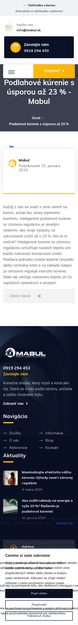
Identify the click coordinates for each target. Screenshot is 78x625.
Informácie (54, 433)
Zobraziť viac (64, 523)
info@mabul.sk (29, 30)
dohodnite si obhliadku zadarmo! (39, 11)
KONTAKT (54, 71)
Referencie (18, 447)
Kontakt (51, 447)
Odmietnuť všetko (39, 616)
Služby (15, 433)
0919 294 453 (36, 50)
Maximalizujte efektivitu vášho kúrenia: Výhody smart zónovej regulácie (47, 477)
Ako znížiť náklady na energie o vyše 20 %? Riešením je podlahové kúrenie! (47, 505)
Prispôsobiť (39, 605)
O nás (14, 440)
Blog (49, 440)
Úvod (36, 118)
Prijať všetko (39, 593)
